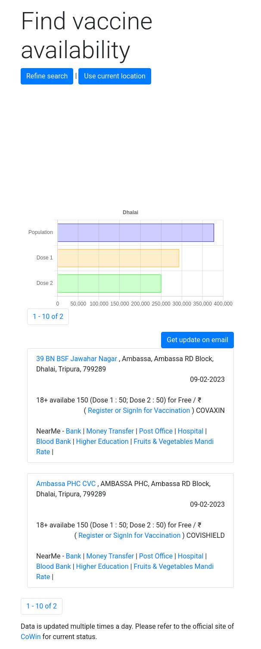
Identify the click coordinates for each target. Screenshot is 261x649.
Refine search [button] (47, 76)
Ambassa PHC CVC (66, 484)
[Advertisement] (130, 144)
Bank (73, 431)
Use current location (115, 76)
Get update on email (197, 340)
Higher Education (102, 441)
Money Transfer (110, 431)
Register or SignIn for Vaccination (139, 410)
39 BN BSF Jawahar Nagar (77, 359)
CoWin (30, 637)
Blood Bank (53, 441)
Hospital (191, 431)
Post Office (156, 431)
